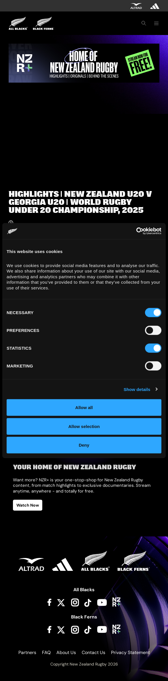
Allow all (84, 407)
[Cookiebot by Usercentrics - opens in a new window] (136, 231)
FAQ (46, 652)
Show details (137, 389)
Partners (27, 652)
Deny (84, 445)
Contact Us (93, 652)
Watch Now (27, 505)
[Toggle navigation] (156, 23)
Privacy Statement (130, 652)
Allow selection (84, 426)
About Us (66, 652)
